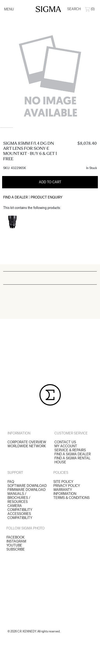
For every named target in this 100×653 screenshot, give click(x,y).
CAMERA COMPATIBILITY (19, 508)
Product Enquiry (46, 197)
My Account (65, 446)
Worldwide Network (26, 446)
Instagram (16, 541)
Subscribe (15, 549)
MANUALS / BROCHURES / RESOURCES (18, 498)
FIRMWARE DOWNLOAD (26, 490)
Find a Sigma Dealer (72, 454)
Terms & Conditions (71, 498)
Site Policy (63, 482)
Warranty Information (64, 492)
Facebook (15, 537)
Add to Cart (50, 182)
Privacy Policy (66, 486)
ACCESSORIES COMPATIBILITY (19, 516)
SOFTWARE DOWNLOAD (27, 486)
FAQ (10, 482)
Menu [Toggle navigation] (9, 9)
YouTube (14, 545)
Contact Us (65, 442)
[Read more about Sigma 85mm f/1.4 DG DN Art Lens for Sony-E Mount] (12, 222)
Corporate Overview (26, 442)
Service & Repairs (70, 450)
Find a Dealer (15, 197)
